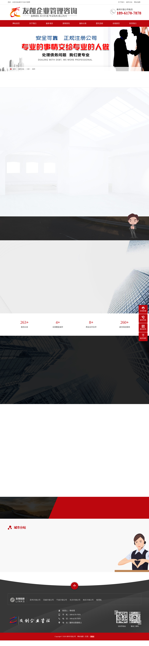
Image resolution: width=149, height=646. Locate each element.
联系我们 (132, 23)
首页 (14, 69)
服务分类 (82, 23)
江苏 (28, 69)
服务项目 (49, 23)
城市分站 (129, 2)
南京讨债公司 (88, 600)
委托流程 (99, 23)
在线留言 (116, 23)
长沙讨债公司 (75, 600)
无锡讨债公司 (48, 600)
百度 (86, 636)
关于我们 (121, 2)
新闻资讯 (66, 23)
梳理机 (99, 600)
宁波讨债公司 (61, 600)
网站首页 (16, 23)
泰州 (33, 69)
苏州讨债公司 (35, 600)
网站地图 (137, 2)
